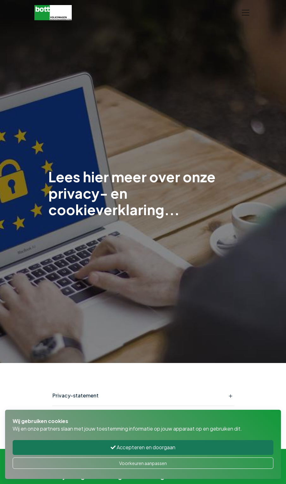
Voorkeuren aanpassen (143, 463)
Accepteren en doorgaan (143, 447)
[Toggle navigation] (245, 12)
